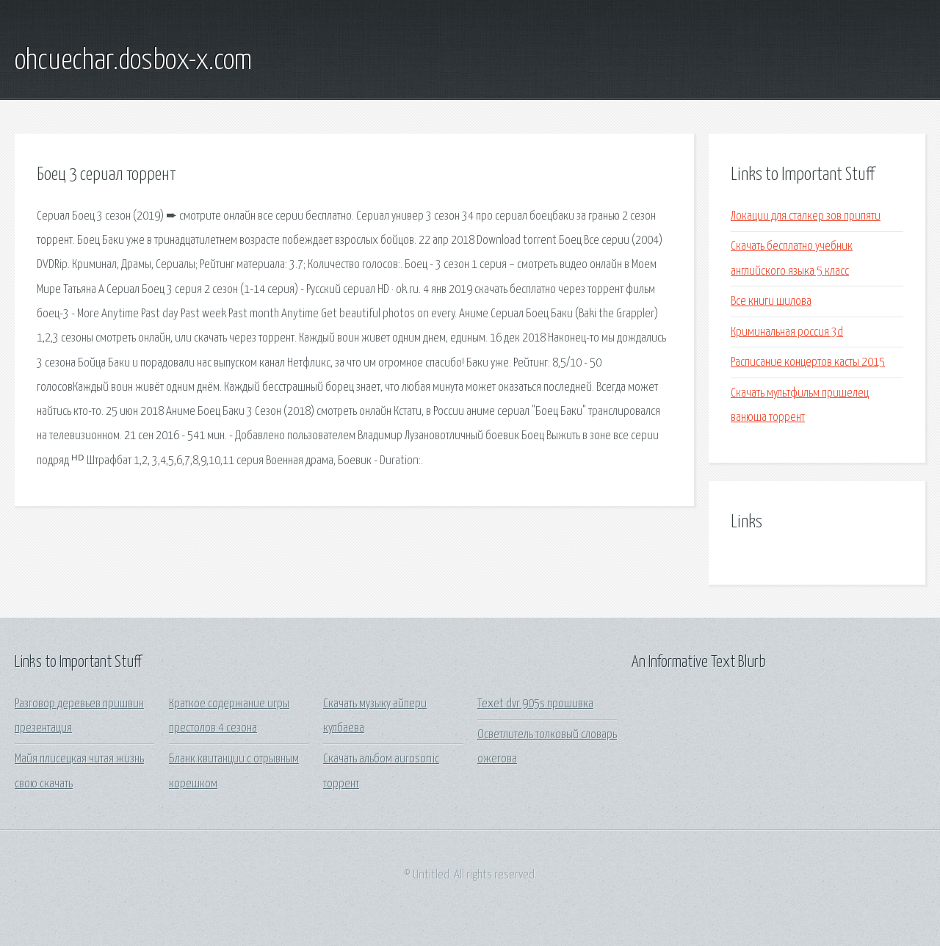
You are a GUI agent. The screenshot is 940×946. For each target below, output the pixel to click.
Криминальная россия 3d (787, 332)
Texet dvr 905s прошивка (535, 704)
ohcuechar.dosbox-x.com (133, 61)
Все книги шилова (771, 301)
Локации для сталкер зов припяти (806, 216)
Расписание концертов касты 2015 (808, 362)
